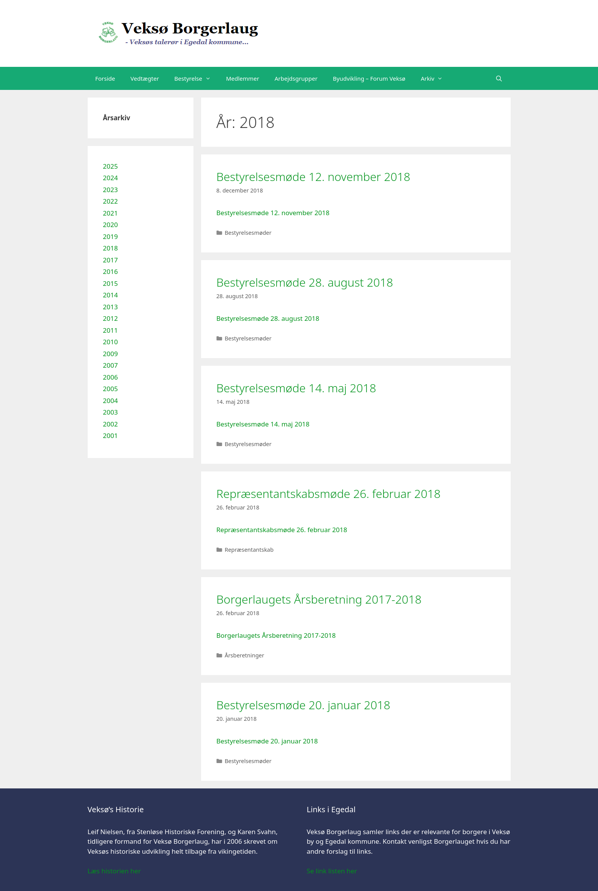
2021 (110, 213)
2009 (110, 353)
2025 (110, 166)
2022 (110, 201)
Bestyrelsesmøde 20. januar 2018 (303, 705)
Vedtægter (144, 78)
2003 (110, 412)
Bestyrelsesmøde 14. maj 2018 (296, 388)
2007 (110, 365)
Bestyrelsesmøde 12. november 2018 (313, 176)
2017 (110, 260)
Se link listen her (332, 870)
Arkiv (435, 78)
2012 (110, 318)
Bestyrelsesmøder (248, 232)
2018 (110, 248)
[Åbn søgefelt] (499, 78)
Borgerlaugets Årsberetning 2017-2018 (319, 599)
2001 (110, 435)
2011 (110, 330)
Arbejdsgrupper (296, 78)
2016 (110, 271)
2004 (110, 400)
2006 (110, 377)
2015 (110, 283)
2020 (110, 224)
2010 (110, 341)
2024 (110, 177)
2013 (110, 306)
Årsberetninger (244, 655)
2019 (110, 236)
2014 (110, 294)
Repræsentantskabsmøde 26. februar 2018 (329, 493)
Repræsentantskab (249, 549)
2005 (110, 388)
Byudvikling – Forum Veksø (369, 78)
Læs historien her (114, 870)
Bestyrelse (196, 78)
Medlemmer (242, 78)
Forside (105, 78)
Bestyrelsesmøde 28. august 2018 (305, 282)
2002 (110, 424)
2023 (110, 189)
